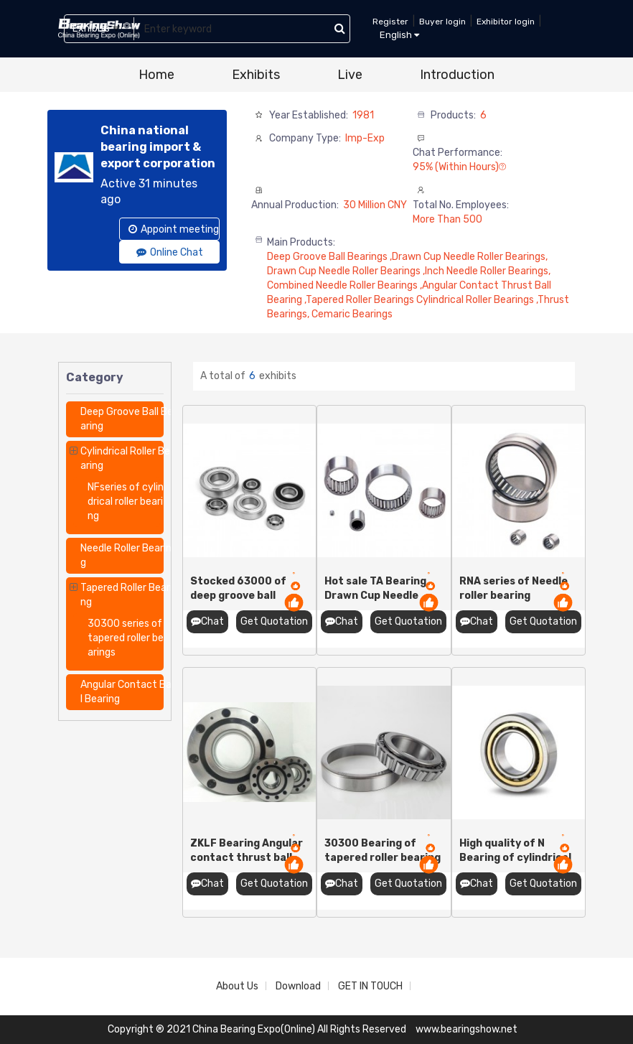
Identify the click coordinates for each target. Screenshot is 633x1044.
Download (298, 986)
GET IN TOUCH (370, 986)
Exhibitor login (506, 22)
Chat (207, 621)
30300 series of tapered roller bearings (126, 637)
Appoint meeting (173, 229)
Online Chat (169, 252)
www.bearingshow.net (466, 1029)
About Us (237, 986)
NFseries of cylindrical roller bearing (126, 501)
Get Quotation (274, 621)
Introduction (457, 75)
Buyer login (442, 22)
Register (390, 22)
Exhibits (256, 75)
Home (156, 75)
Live (349, 75)
